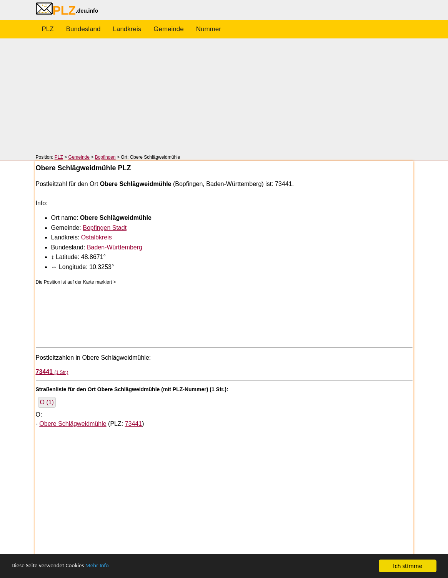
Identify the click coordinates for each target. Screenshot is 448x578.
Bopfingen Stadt (105, 227)
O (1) (47, 402)
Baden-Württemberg (114, 247)
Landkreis (127, 29)
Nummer (208, 29)
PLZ (48, 29)
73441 (133, 423)
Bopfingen (105, 157)
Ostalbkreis (96, 237)
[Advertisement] (224, 97)
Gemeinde (168, 29)
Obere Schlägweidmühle (72, 423)
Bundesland (83, 29)
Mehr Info (108, 567)
